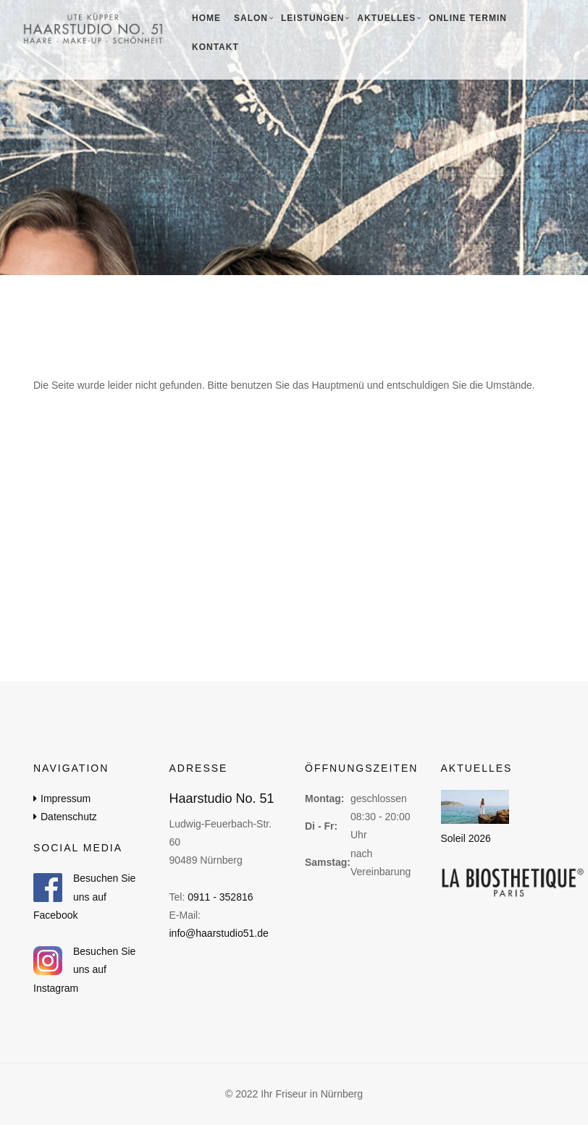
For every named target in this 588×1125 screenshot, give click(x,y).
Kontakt (215, 47)
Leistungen (312, 18)
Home (206, 18)
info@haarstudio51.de (219, 933)
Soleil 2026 (466, 839)
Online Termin (468, 18)
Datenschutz (69, 816)
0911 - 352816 (220, 897)
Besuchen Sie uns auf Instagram (84, 969)
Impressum (66, 798)
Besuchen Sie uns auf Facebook (84, 896)
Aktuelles (386, 18)
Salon (251, 18)
